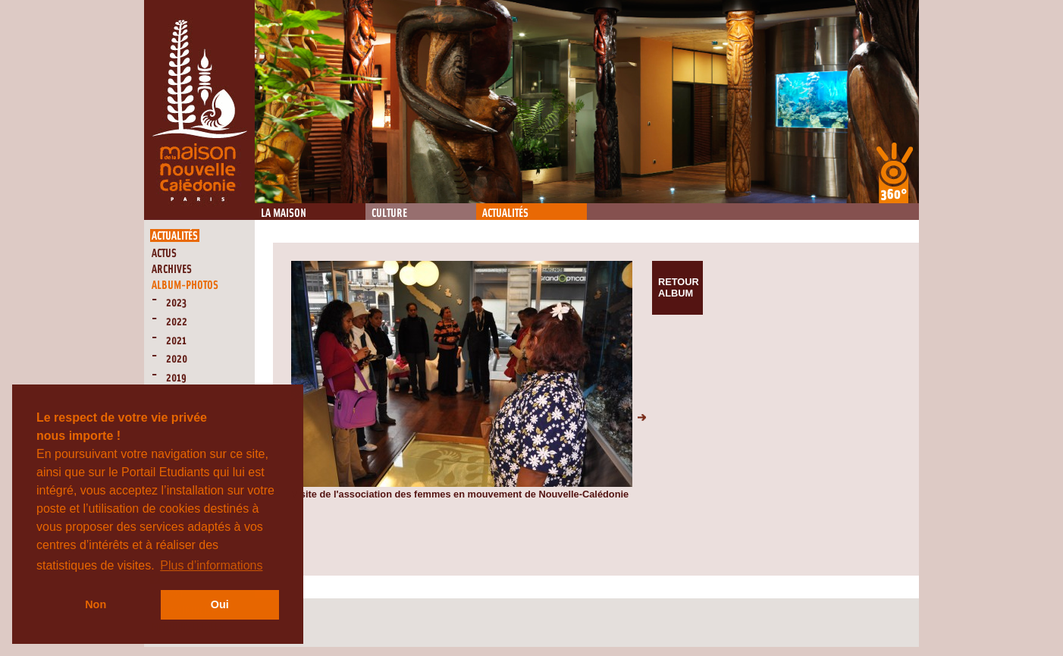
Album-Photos (185, 285)
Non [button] (95, 604)
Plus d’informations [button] (211, 565)
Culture (389, 213)
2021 (176, 341)
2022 (176, 322)
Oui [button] (220, 604)
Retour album (678, 287)
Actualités (505, 213)
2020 (176, 359)
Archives (172, 269)
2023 (176, 303)
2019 (176, 378)
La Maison (283, 213)
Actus (164, 253)
